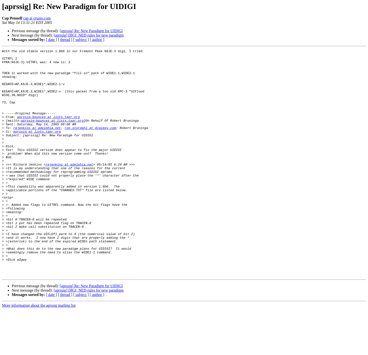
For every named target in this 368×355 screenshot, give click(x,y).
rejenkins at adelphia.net (37, 144)
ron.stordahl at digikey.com (90, 144)
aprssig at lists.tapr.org (37, 148)
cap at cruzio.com (37, 18)
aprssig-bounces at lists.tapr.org (48, 130)
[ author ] (97, 40)
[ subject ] (81, 40)
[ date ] (51, 40)
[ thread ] (65, 40)
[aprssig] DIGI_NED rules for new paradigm (88, 35)
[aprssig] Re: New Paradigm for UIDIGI (91, 31)
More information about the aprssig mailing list (39, 351)
